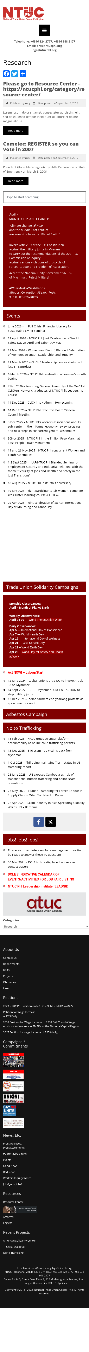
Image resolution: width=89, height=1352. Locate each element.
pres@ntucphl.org (49, 46)
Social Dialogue (15, 1247)
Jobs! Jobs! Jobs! (22, 840)
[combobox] (44, 197)
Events (13, 316)
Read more (15, 131)
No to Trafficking (24, 728)
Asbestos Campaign (26, 714)
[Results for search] (44, 205)
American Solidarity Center (19, 1240)
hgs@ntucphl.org (44, 50)
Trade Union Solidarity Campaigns (42, 587)
